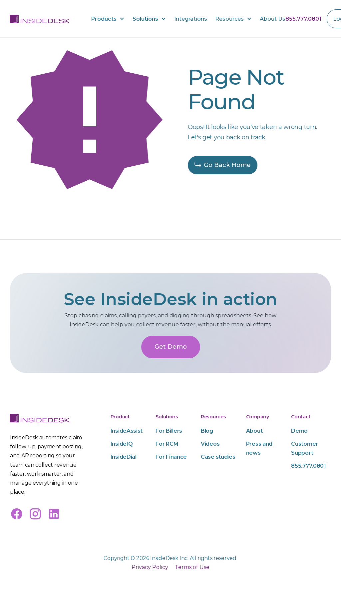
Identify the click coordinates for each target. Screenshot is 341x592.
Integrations (190, 19)
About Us (272, 19)
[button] (108, 19)
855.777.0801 (303, 19)
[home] (40, 18)
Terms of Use (192, 586)
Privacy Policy (150, 586)
